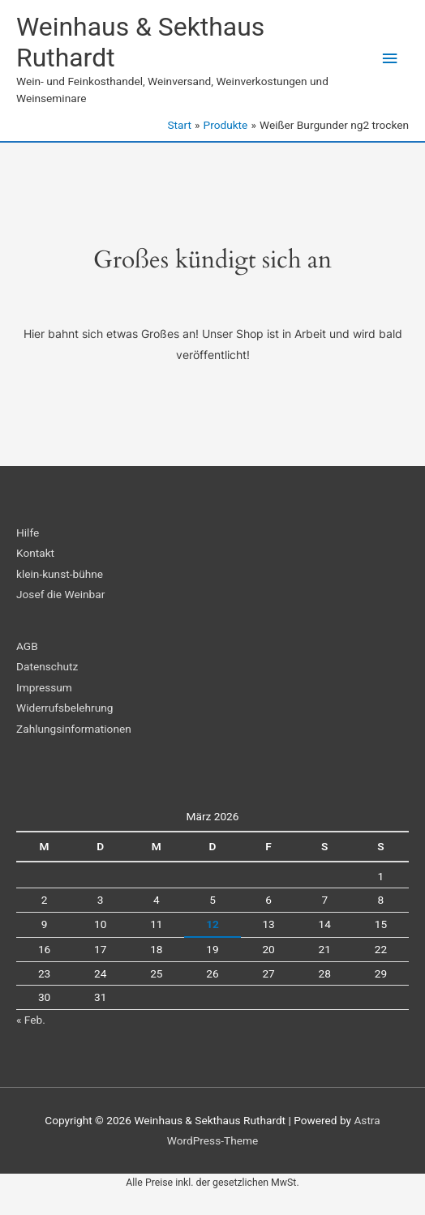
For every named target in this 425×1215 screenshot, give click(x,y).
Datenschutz (47, 666)
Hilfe (27, 532)
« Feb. (30, 1019)
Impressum (44, 687)
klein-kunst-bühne (59, 573)
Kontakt (35, 552)
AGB (27, 646)
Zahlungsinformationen (73, 728)
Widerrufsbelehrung (64, 707)
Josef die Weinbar (60, 594)
